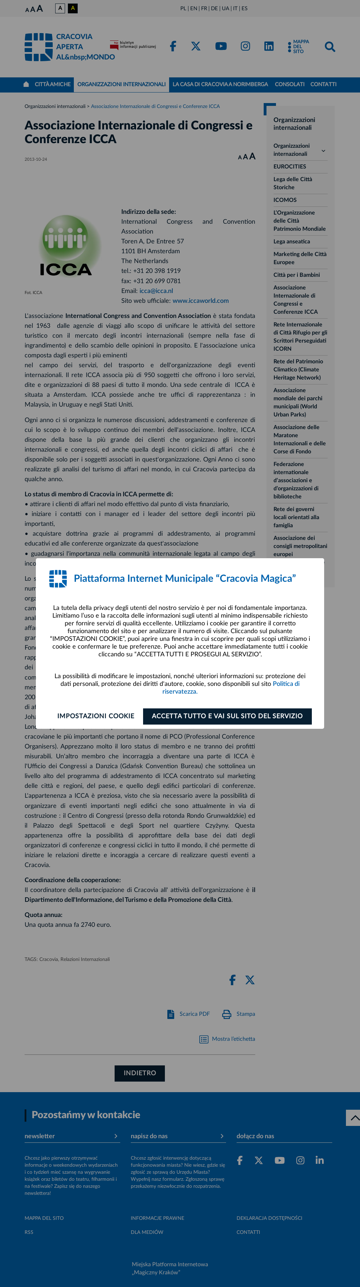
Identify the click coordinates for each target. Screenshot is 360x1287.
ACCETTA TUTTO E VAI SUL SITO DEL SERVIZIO (228, 716)
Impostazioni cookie (95, 716)
